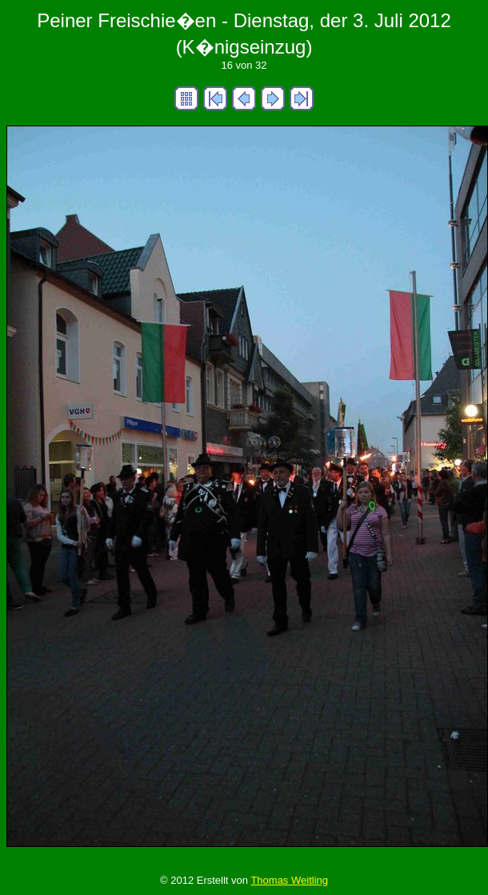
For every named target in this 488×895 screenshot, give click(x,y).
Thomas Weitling (289, 880)
